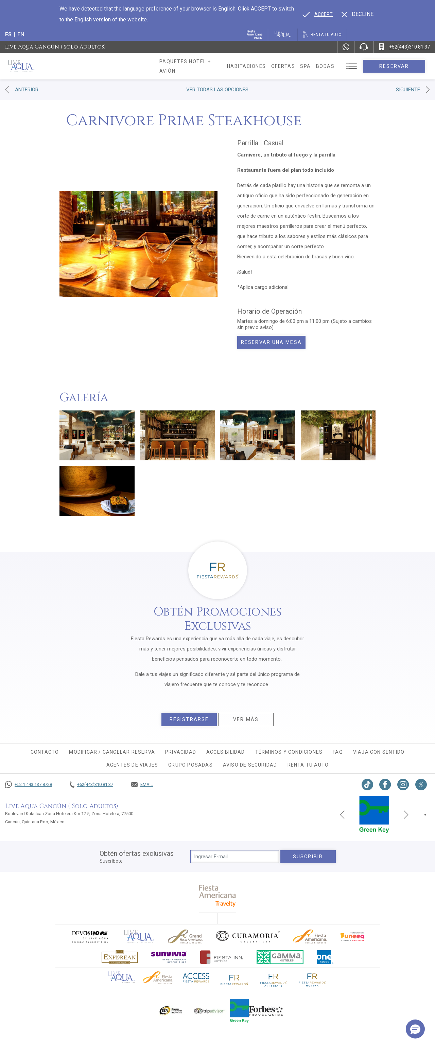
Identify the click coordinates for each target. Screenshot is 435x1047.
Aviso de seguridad (250, 765)
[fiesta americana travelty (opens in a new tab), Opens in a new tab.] (218, 895)
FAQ (338, 752)
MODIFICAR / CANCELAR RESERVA (112, 752)
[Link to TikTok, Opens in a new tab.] (367, 784)
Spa (312, 66)
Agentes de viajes (132, 765)
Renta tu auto (308, 765)
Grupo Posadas (190, 765)
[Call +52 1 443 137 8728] (28, 784)
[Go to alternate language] (317, 14)
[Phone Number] (363, 47)
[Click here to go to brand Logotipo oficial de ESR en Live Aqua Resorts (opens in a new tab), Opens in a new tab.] (170, 1011)
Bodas (332, 66)
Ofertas (290, 66)
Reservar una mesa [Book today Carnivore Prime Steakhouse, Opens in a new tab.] (271, 342)
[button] (415, 1029)
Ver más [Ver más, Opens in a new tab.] (246, 719)
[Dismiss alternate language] (358, 14)
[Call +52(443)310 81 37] (404, 47)
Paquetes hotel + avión (194, 68)
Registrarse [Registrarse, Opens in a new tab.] (189, 719)
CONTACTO (45, 752)
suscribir (308, 856)
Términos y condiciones (289, 752)
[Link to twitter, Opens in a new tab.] (421, 784)
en (20, 34)
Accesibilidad (225, 752)
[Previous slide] (342, 814)
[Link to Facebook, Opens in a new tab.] (385, 784)
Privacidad (180, 752)
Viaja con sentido (378, 752)
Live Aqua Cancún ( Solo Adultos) (55, 47)
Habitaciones (253, 66)
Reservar (397, 66)
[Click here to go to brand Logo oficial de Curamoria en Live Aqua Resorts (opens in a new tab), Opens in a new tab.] (248, 936)
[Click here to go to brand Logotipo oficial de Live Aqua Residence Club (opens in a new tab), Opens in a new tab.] (121, 976)
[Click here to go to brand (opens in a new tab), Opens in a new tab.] (90, 936)
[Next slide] (406, 814)
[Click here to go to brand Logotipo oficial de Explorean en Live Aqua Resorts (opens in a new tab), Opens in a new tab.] (120, 957)
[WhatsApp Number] (345, 47)
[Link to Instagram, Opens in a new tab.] (403, 784)
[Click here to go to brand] (139, 936)
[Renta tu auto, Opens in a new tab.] (322, 35)
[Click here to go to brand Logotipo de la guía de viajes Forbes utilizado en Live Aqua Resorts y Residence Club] (266, 1011)
